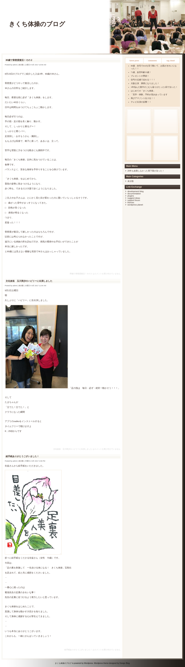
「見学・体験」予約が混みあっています (149, 94)
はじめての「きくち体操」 (143, 91)
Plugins (130, 196)
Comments (152, 60)
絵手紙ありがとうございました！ (22, 456)
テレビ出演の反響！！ (141, 102)
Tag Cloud (170, 60)
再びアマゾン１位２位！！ (143, 98)
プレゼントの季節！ (140, 76)
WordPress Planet (135, 205)
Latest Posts (134, 60)
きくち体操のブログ (37, 24)
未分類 (130, 181)
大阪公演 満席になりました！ (145, 83)
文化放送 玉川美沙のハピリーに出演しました (29, 281)
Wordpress (88, 663)
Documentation (134, 193)
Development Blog (135, 191)
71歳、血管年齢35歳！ (141, 72)
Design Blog (125, 663)
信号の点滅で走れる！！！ (143, 80)
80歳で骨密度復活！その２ (19, 60)
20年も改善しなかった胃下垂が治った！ (145, 171)
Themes (130, 202)
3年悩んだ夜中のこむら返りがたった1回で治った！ (154, 87)
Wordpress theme (101, 663)
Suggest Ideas (133, 198)
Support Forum (133, 200)
